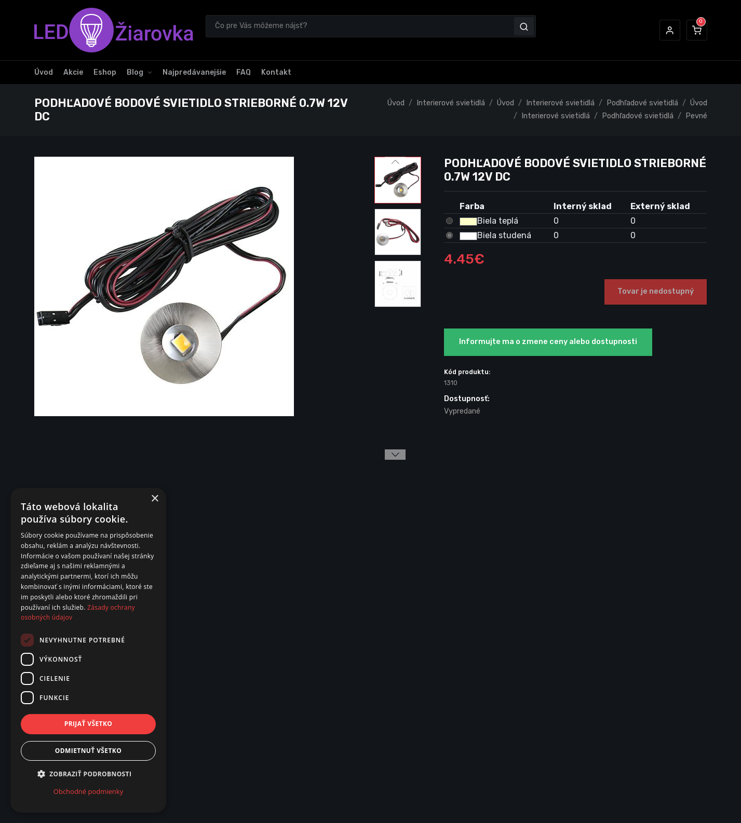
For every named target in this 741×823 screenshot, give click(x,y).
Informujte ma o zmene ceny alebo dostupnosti (548, 341)
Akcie (73, 72)
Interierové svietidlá (450, 103)
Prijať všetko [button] (88, 723)
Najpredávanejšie (194, 72)
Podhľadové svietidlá (642, 103)
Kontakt (276, 72)
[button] (669, 30)
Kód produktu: (467, 372)
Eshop (104, 72)
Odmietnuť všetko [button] (88, 750)
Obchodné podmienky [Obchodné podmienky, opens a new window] (88, 791)
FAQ (243, 72)
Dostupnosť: (467, 398)
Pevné (696, 116)
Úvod (43, 72)
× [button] (154, 499)
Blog (135, 72)
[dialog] (88, 650)
